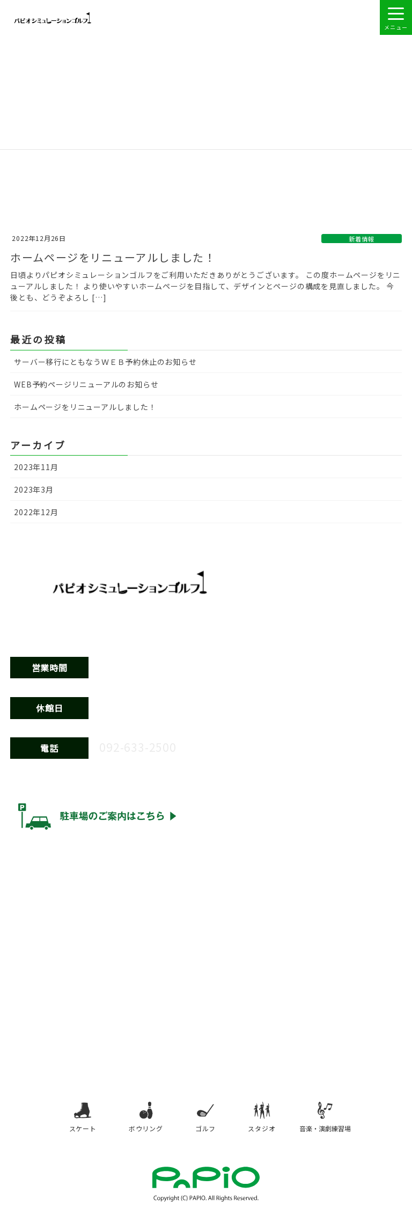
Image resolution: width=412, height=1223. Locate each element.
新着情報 (361, 239)
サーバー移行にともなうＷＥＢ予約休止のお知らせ (105, 361)
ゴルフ (205, 1119)
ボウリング (145, 1119)
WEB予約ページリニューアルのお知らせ (86, 384)
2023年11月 (36, 467)
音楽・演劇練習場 (325, 1119)
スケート (82, 1119)
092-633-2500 (143, 746)
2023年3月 (34, 489)
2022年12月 (36, 512)
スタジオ (262, 1119)
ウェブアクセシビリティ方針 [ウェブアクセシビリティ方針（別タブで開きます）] (61, 858)
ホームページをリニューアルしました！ (120, 257)
